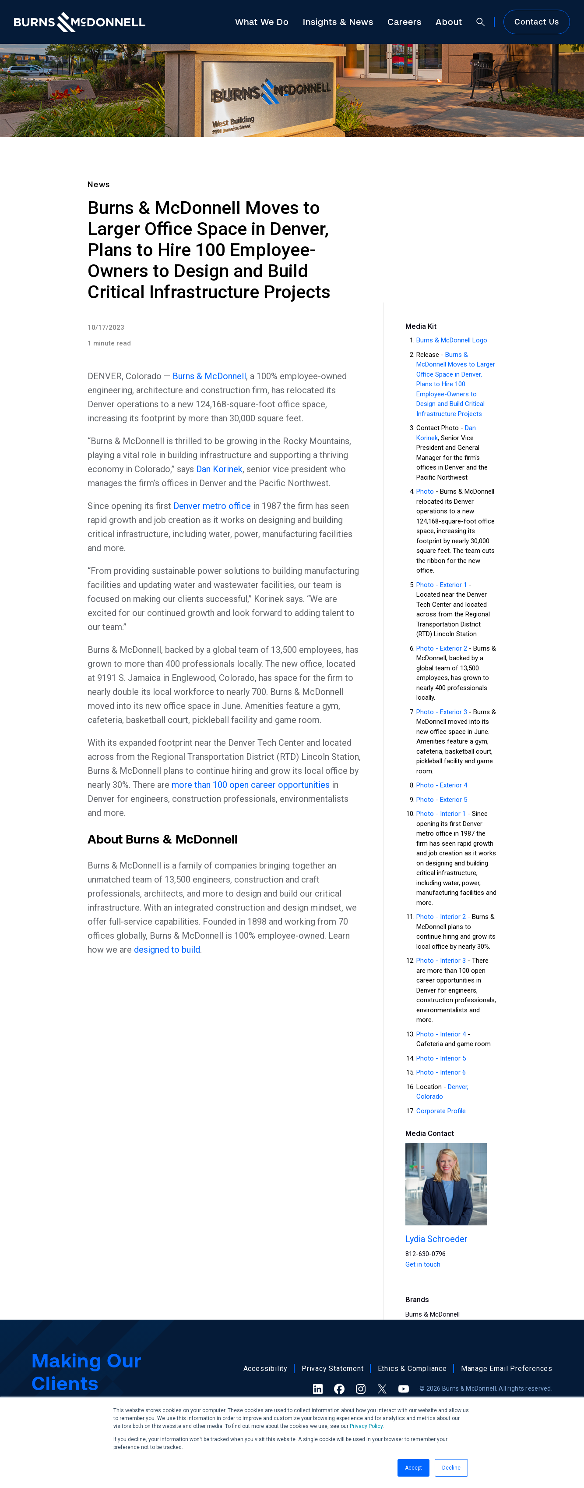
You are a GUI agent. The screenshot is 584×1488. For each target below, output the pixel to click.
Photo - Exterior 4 (441, 785)
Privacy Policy (366, 1426)
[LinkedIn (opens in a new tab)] (318, 1389)
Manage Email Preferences (506, 1368)
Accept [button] (413, 1468)
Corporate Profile (441, 1111)
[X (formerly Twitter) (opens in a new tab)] (382, 1389)
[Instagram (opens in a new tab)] (360, 1389)
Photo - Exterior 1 (441, 585)
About (449, 22)
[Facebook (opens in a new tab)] (339, 1389)
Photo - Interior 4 (441, 1034)
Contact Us (536, 21)
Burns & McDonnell (209, 376)
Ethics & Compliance (412, 1368)
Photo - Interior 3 (441, 961)
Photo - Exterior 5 (441, 800)
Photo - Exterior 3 (441, 712)
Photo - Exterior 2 (441, 648)
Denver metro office (212, 506)
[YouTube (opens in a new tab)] (403, 1389)
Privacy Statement (333, 1368)
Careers (404, 22)
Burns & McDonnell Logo (451, 340)
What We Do (262, 22)
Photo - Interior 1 (441, 814)
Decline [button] (451, 1468)
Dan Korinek (219, 469)
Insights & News (338, 22)
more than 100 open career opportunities (251, 785)
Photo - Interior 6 (441, 1072)
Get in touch (422, 1264)
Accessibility (265, 1368)
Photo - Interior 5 (441, 1058)
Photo (425, 491)
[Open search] (480, 22)
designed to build (167, 949)
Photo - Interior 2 (441, 917)
